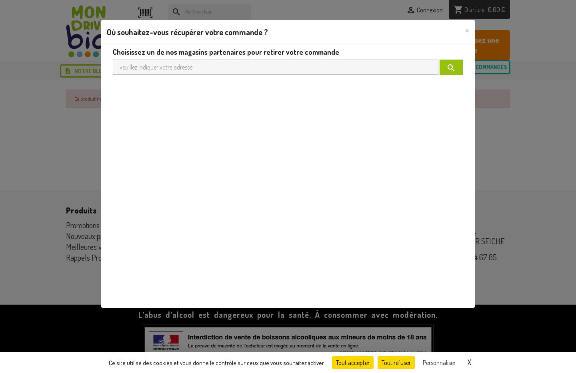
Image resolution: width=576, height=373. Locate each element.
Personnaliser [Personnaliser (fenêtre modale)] (439, 363)
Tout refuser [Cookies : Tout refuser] (396, 363)
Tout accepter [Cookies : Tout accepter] (353, 363)
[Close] (467, 30)
